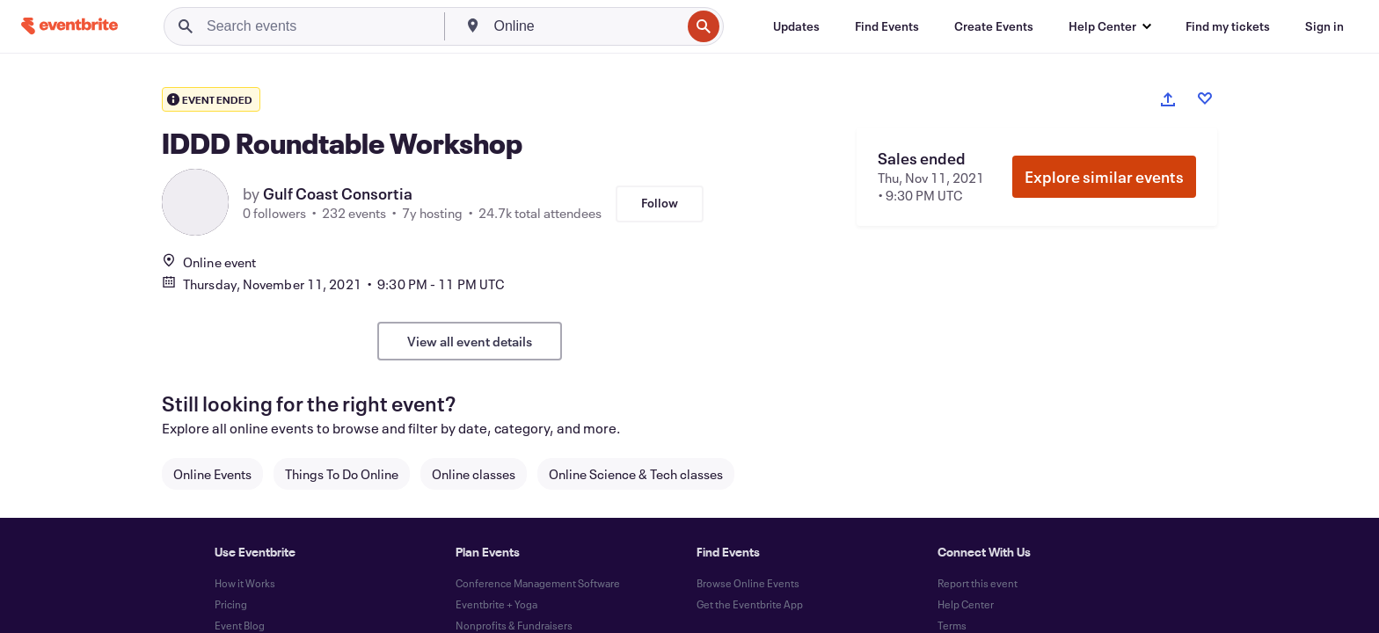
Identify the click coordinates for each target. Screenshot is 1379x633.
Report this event (978, 583)
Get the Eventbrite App (750, 604)
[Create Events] (993, 26)
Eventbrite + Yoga (496, 604)
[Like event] (1205, 98)
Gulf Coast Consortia (337, 193)
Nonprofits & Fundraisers (514, 625)
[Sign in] (1324, 26)
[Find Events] (887, 26)
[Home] (69, 26)
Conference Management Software (538, 583)
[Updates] (796, 26)
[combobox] (586, 26)
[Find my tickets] (1227, 26)
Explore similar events (1104, 176)
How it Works (245, 583)
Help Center (966, 604)
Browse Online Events (748, 583)
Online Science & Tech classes (636, 474)
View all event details (469, 341)
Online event (209, 262)
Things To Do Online (341, 474)
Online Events (212, 474)
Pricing (231, 604)
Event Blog (240, 625)
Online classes (473, 474)
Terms (952, 625)
